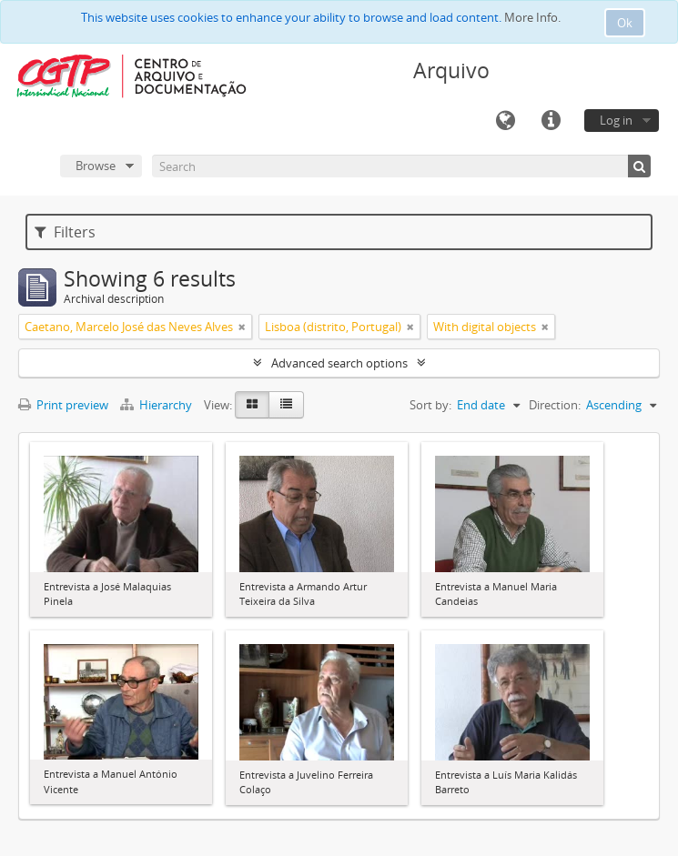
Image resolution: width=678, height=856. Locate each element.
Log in (616, 120)
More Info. (532, 17)
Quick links (550, 121)
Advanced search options (339, 363)
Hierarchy (157, 405)
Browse (96, 165)
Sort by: (430, 405)
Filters (65, 232)
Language (505, 121)
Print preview (63, 405)
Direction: (555, 405)
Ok (624, 23)
